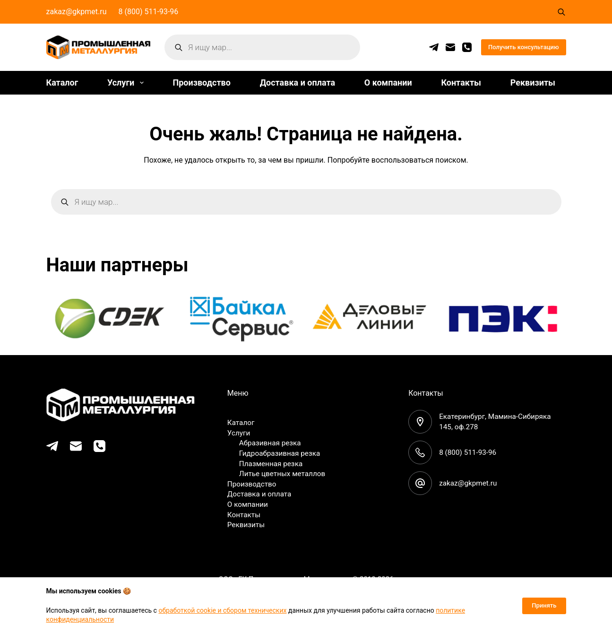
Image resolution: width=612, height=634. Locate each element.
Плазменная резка (272, 463)
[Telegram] (434, 47)
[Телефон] (467, 47)
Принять (544, 605)
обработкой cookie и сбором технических (222, 610)
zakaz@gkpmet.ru (76, 11)
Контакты (461, 82)
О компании (388, 82)
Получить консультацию (523, 47)
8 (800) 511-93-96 (149, 11)
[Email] (450, 47)
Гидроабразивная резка (281, 453)
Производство (201, 82)
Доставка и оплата (297, 82)
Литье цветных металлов (284, 473)
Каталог (62, 82)
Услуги (127, 82)
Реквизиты (532, 82)
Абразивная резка (271, 442)
